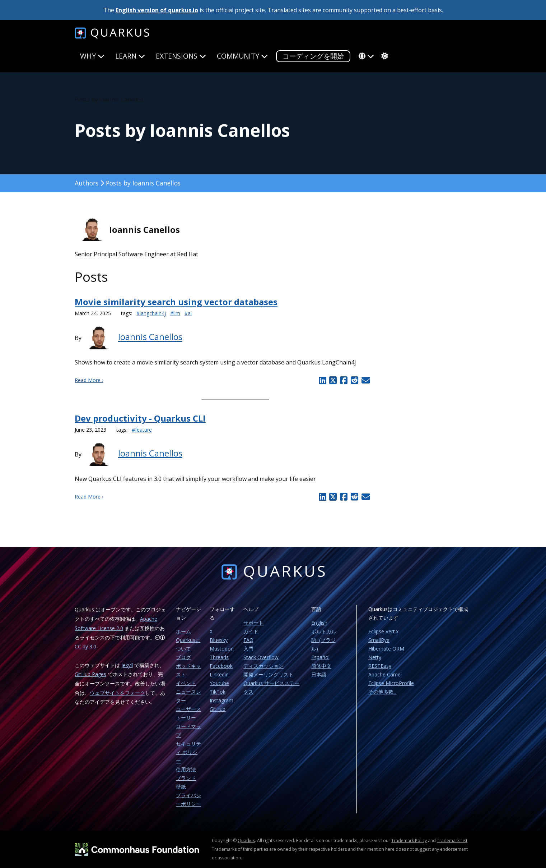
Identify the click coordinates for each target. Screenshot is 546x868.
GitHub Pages (90, 674)
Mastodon (222, 648)
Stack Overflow (261, 657)
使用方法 (186, 769)
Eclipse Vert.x (383, 631)
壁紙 (181, 786)
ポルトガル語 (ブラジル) (323, 640)
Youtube (219, 683)
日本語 (318, 674)
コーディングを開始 (313, 56)
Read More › (89, 380)
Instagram (221, 700)
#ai (188, 313)
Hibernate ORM (386, 648)
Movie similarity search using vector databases (176, 302)
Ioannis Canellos (150, 337)
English (319, 622)
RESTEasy (379, 665)
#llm (175, 313)
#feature (142, 429)
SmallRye (378, 640)
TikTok (217, 691)
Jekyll (127, 665)
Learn (130, 56)
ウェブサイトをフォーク (117, 692)
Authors (86, 183)
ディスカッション (263, 665)
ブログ (183, 657)
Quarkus (246, 840)
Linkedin (219, 674)
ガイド (250, 631)
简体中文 (321, 665)
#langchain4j (151, 313)
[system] (383, 56)
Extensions (181, 56)
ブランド (186, 778)
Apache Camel (385, 674)
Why (92, 56)
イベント (186, 683)
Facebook (221, 665)
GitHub (217, 709)
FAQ (248, 640)
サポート (253, 622)
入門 (248, 648)
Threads (219, 657)
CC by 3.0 (85, 646)
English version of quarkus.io (157, 10)
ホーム (183, 631)
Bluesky (219, 640)
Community (242, 56)
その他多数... (382, 691)
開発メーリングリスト (268, 674)
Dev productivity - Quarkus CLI (140, 418)
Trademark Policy (409, 840)
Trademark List (452, 840)
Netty (374, 657)
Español (320, 657)
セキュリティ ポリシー (188, 752)
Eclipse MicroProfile (391, 683)
